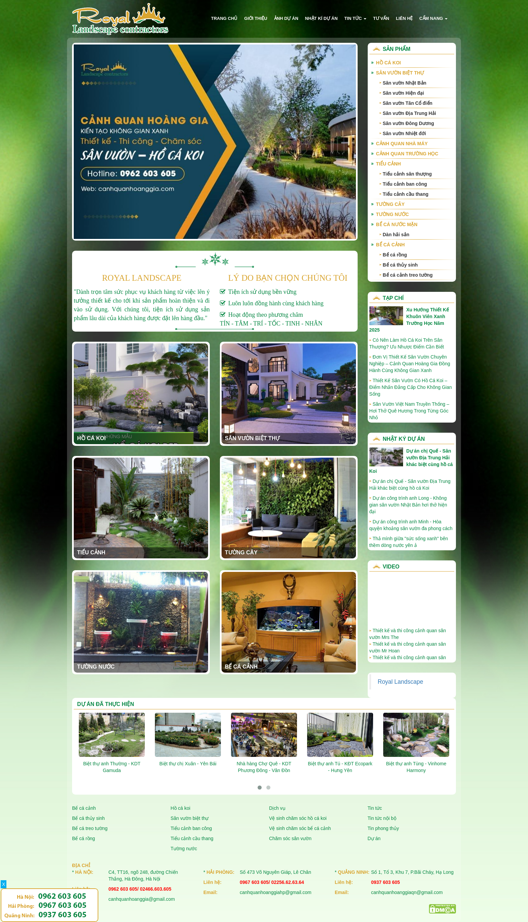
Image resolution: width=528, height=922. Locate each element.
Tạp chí (393, 298)
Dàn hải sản (396, 234)
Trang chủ (224, 18)
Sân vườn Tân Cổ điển (408, 103)
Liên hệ (404, 18)
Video (391, 567)
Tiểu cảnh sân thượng (407, 174)
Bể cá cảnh (241, 667)
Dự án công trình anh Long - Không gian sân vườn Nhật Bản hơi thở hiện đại (408, 504)
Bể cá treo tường (89, 828)
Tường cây (241, 552)
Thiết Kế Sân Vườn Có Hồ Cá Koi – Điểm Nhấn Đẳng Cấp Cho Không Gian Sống (410, 387)
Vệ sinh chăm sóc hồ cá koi (298, 818)
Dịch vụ (277, 808)
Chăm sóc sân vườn (290, 838)
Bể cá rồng (395, 254)
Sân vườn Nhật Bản (405, 83)
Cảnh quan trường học (407, 153)
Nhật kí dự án (321, 18)
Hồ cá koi (181, 808)
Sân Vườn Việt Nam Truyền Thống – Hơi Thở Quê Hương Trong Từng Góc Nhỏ (409, 410)
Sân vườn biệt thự (252, 438)
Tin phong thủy (383, 828)
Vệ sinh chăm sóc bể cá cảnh (300, 828)
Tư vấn (381, 18)
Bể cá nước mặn (397, 224)
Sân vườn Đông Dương (408, 123)
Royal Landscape (400, 681)
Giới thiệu (255, 18)
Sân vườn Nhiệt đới (404, 133)
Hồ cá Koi (91, 438)
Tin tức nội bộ (382, 818)
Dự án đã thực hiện (105, 704)
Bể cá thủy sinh (400, 265)
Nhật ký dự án (404, 439)
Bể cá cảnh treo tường (408, 275)
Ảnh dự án (286, 18)
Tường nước (95, 667)
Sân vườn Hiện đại (403, 93)
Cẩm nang (433, 18)
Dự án (374, 838)
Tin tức (355, 18)
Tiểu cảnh (91, 552)
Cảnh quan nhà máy (402, 143)
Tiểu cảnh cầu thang (406, 194)
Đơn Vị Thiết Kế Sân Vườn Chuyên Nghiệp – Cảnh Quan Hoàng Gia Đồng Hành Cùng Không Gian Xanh (409, 363)
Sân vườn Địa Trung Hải (409, 113)
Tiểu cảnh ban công (405, 184)
